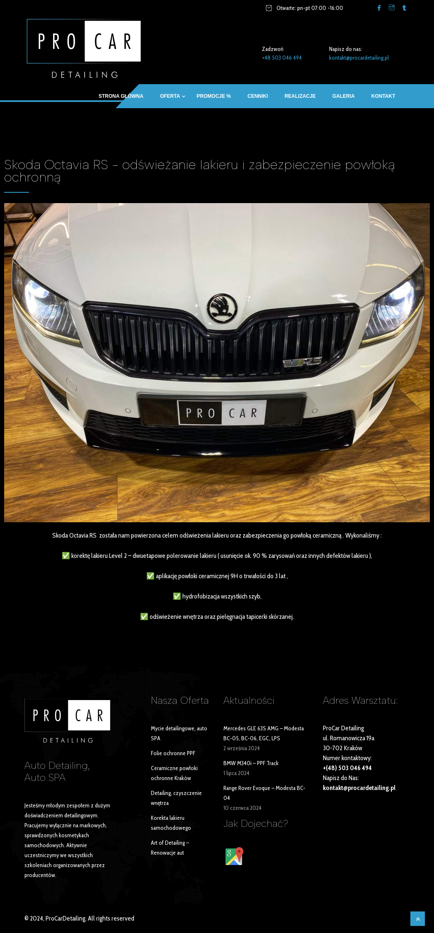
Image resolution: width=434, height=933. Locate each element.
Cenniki (257, 96)
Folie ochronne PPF (173, 753)
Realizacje (299, 96)
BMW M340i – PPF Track (251, 763)
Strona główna (121, 96)
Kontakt (383, 96)
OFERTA (170, 96)
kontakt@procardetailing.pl (359, 57)
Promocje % (213, 96)
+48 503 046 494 (282, 57)
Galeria (343, 96)
